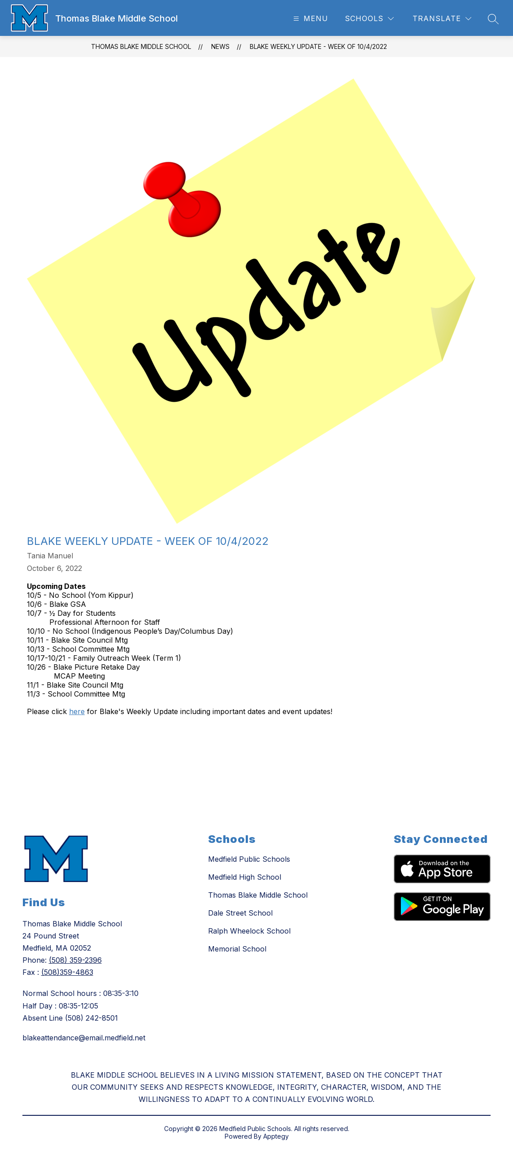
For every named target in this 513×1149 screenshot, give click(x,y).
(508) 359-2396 (75, 960)
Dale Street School (240, 912)
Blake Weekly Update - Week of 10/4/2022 (318, 46)
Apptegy (276, 1136)
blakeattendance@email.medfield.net (83, 1037)
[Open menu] (309, 18)
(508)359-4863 (67, 972)
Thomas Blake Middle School (141, 46)
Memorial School (237, 948)
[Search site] (493, 18)
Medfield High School (244, 877)
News (220, 46)
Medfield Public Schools (249, 859)
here (77, 711)
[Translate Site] (442, 18)
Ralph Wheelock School (249, 930)
